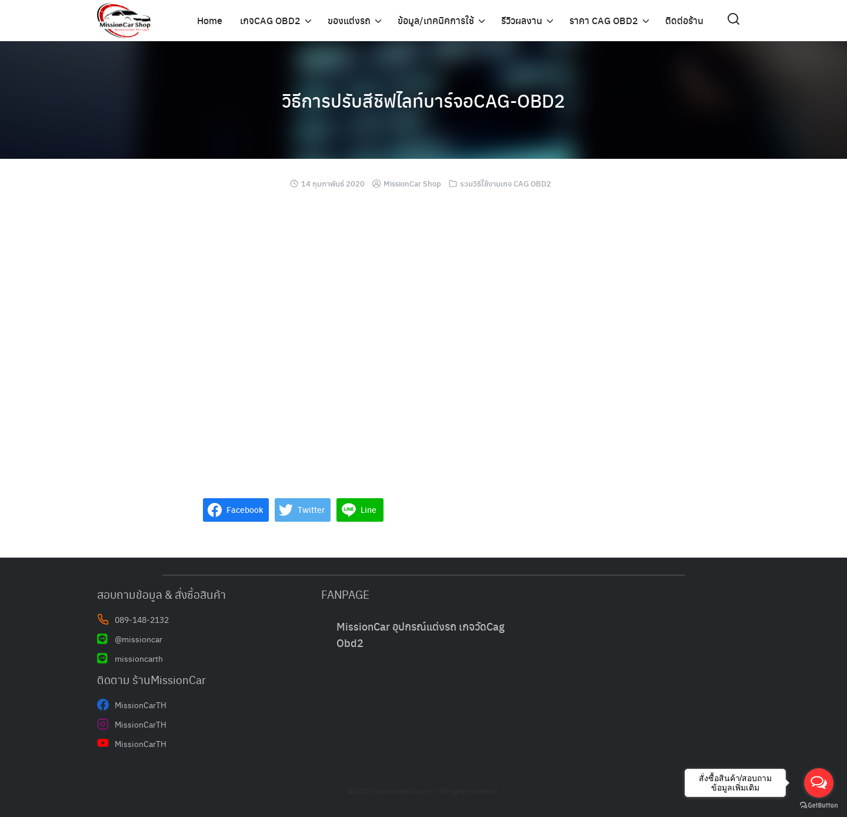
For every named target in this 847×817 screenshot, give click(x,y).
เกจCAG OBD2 (270, 20)
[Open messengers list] (818, 783)
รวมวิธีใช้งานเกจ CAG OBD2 (505, 183)
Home (209, 20)
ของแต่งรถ (349, 20)
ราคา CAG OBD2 (603, 20)
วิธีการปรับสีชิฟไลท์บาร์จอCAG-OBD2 (423, 100)
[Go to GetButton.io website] (819, 805)
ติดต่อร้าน (684, 20)
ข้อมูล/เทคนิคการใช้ (436, 20)
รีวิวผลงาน (521, 20)
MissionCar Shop (412, 183)
